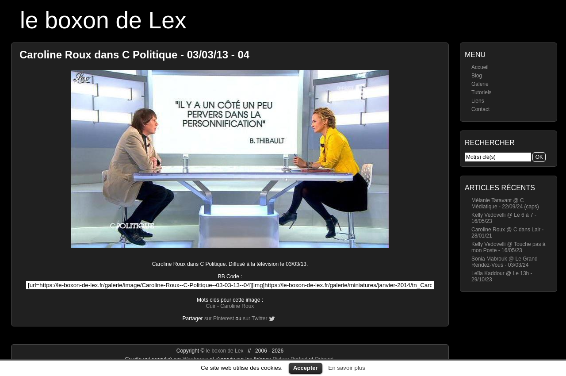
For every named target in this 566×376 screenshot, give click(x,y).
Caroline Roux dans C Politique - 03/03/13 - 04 (134, 55)
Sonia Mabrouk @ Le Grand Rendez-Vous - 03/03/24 (504, 262)
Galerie (480, 84)
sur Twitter (255, 318)
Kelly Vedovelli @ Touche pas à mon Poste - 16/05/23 (508, 247)
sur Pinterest (219, 318)
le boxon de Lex (103, 20)
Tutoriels (481, 92)
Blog (476, 76)
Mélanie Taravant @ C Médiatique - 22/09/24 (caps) (505, 203)
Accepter (305, 367)
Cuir (211, 306)
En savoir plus (346, 367)
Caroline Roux (237, 306)
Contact (480, 109)
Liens (477, 101)
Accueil (480, 67)
